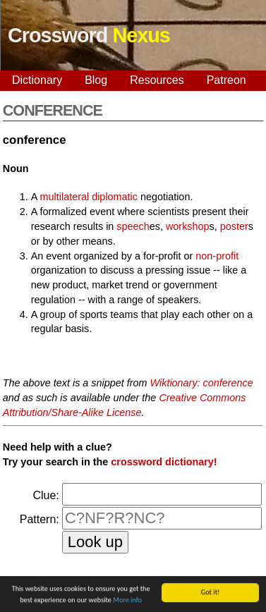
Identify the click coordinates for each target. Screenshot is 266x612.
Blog (96, 80)
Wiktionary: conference (201, 382)
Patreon (226, 80)
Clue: (45, 495)
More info (127, 600)
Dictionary (37, 80)
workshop (188, 226)
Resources (156, 80)
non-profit (216, 256)
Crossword (89, 35)
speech (132, 226)
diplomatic (115, 196)
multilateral (65, 196)
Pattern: (39, 519)
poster (234, 226)
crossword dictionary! (164, 461)
